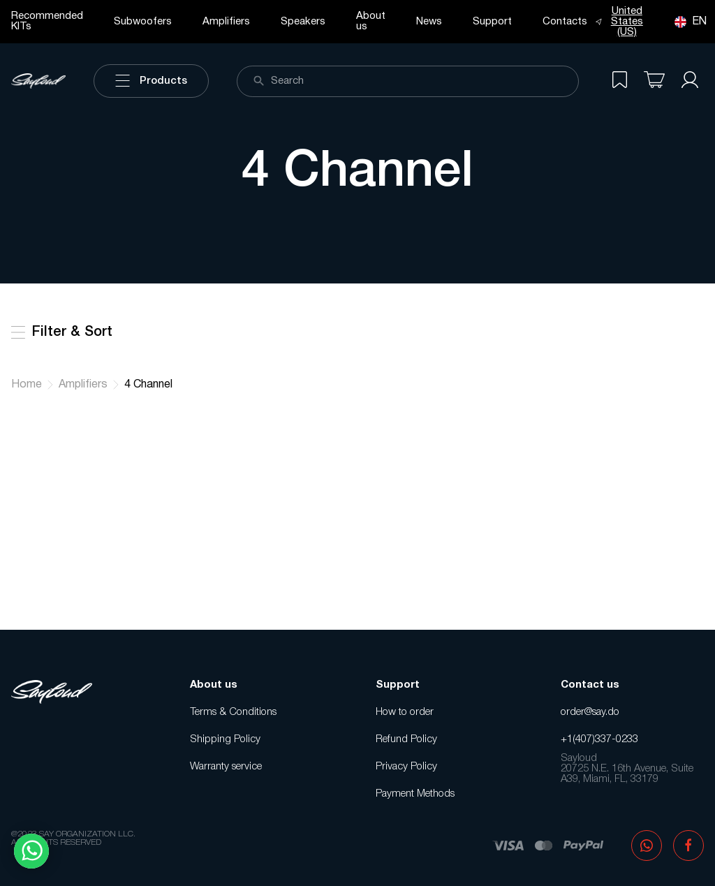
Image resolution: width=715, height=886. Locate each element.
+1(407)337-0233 (599, 739)
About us (370, 21)
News (429, 22)
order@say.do (590, 712)
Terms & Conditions (233, 712)
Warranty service (226, 766)
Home (26, 385)
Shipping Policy (225, 739)
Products (151, 81)
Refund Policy (406, 739)
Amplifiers (226, 22)
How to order (405, 712)
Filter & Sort (61, 332)
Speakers (303, 22)
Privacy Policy (406, 766)
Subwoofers (143, 22)
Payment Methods (415, 794)
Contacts (565, 22)
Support (492, 22)
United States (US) (619, 21)
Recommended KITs (47, 21)
